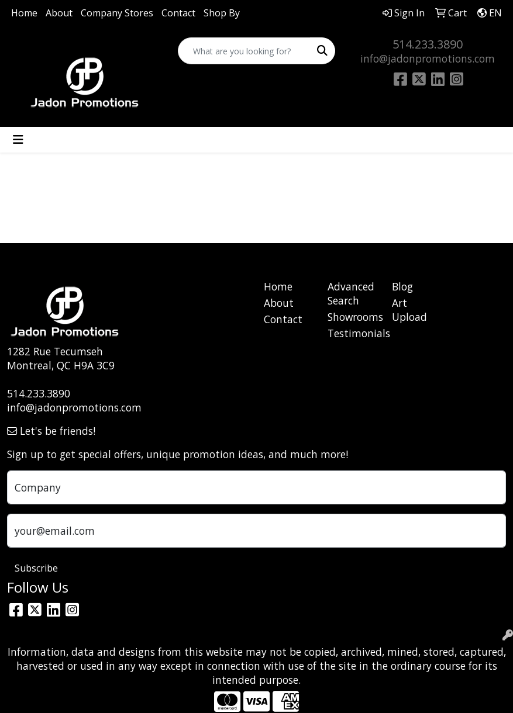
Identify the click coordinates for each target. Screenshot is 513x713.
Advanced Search (351, 293)
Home (24, 12)
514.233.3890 (428, 44)
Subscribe (36, 568)
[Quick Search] (244, 50)
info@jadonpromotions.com (427, 58)
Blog (402, 286)
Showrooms (353, 317)
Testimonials (353, 333)
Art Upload (409, 310)
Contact (178, 12)
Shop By (222, 12)
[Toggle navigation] (18, 139)
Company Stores (117, 12)
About (59, 12)
